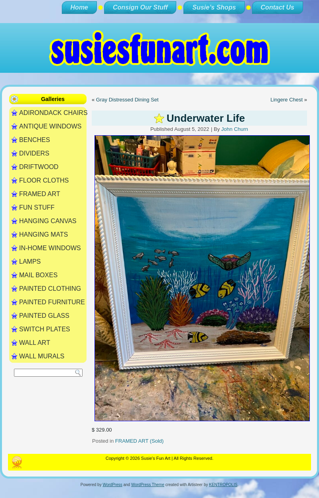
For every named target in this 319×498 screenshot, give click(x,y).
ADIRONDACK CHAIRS (53, 112)
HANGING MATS (43, 234)
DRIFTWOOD (39, 166)
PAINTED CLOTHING (50, 288)
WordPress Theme (147, 484)
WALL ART (34, 342)
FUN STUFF (37, 207)
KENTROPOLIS (223, 484)
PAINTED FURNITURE (52, 302)
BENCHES (34, 139)
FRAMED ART (39, 194)
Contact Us (277, 7)
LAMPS (30, 261)
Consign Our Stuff (140, 7)
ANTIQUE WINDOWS (50, 126)
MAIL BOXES (38, 275)
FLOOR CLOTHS (44, 180)
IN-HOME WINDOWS (50, 248)
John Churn (234, 129)
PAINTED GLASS (44, 315)
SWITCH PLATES (44, 329)
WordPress (112, 484)
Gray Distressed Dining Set (127, 100)
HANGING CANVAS (48, 221)
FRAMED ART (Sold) (139, 441)
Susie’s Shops (214, 7)
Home (79, 7)
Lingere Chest (286, 100)
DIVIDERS (34, 153)
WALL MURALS (42, 356)
